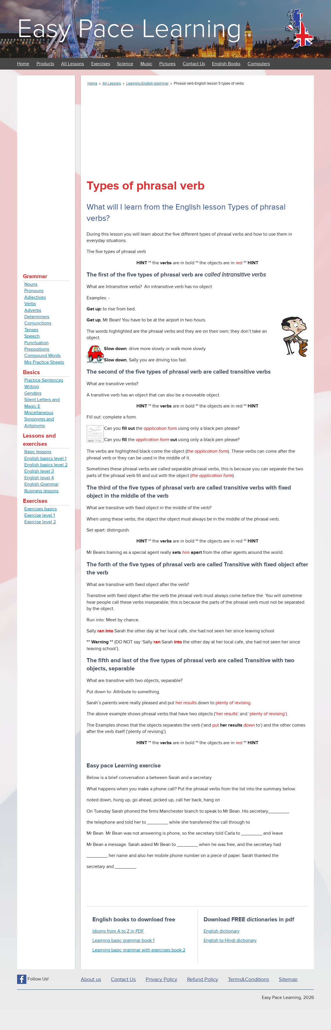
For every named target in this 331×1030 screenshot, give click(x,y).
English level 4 (39, 478)
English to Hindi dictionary (230, 940)
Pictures (167, 64)
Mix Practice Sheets (44, 362)
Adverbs (32, 310)
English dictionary (221, 931)
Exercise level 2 (40, 522)
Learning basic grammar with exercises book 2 (138, 950)
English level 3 (39, 471)
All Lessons (72, 64)
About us (91, 979)
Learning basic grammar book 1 (123, 940)
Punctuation (36, 343)
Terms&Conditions (248, 979)
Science (125, 64)
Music (146, 64)
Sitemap (288, 979)
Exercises (100, 64)
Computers (259, 64)
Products (45, 64)
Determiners (36, 317)
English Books (226, 64)
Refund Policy (202, 979)
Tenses (31, 330)
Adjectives (35, 297)
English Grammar (41, 484)
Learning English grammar (147, 83)
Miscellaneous (38, 413)
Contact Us (194, 64)
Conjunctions (37, 323)
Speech (32, 336)
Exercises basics (40, 509)
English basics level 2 (45, 465)
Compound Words (42, 356)
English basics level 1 (45, 458)
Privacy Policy (161, 979)
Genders (32, 393)
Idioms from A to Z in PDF (118, 931)
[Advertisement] (46, 168)
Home (23, 64)
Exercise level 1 (39, 515)
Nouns (30, 284)
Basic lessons (37, 452)
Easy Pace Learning (129, 29)
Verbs (30, 304)
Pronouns (33, 291)
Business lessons (41, 491)
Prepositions (36, 349)
